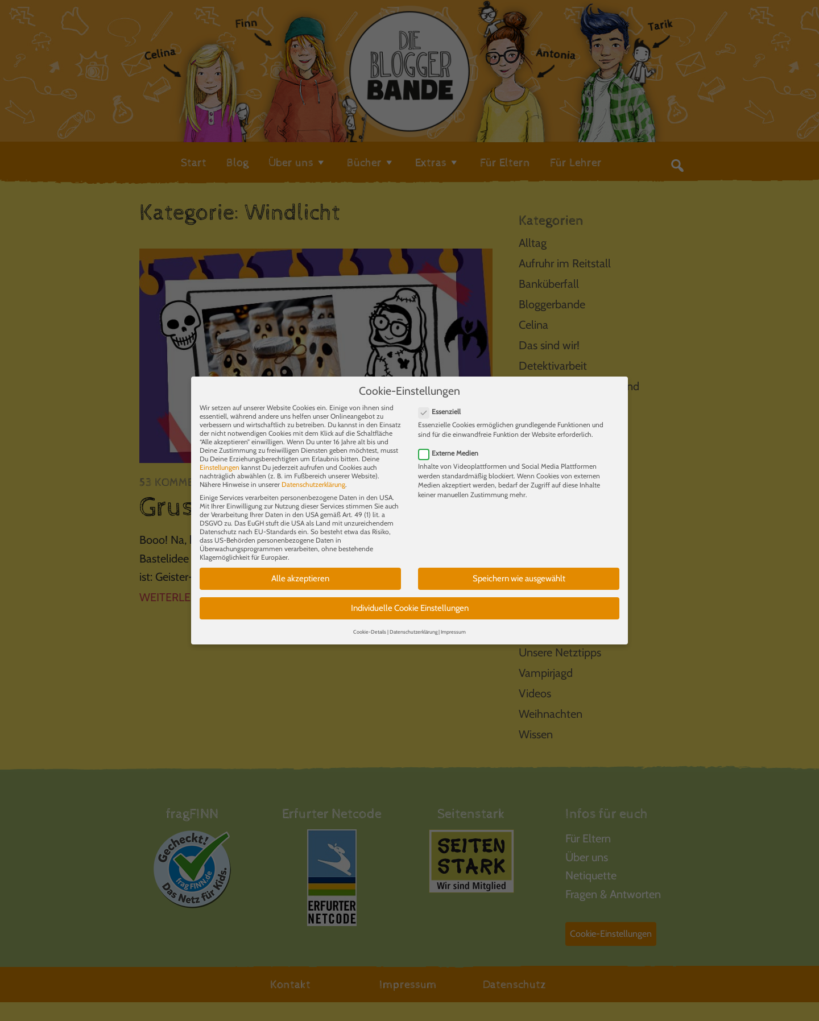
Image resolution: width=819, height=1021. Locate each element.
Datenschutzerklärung (313, 474)
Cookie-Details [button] (369, 621)
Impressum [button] (453, 621)
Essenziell (443, 401)
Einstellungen (219, 457)
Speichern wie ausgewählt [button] (519, 568)
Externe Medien (452, 442)
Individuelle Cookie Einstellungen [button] (410, 597)
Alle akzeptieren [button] (300, 568)
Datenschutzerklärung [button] (413, 621)
